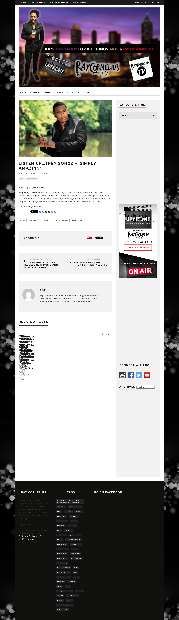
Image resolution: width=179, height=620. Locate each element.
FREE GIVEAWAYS (79, 2)
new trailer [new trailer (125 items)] (76, 558)
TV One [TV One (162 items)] (60, 595)
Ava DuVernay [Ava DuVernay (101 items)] (75, 507)
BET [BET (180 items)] (58, 511)
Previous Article (39, 259)
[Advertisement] (138, 161)
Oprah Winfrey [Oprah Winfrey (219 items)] (63, 567)
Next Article (93, 259)
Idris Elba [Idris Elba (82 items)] (61, 535)
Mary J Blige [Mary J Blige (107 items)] (62, 549)
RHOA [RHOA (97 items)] (76, 577)
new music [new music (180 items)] (75, 553)
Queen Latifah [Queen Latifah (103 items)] (63, 572)
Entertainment (30, 92)
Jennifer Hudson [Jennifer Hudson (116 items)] (73, 539)
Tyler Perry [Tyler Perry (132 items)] (73, 595)
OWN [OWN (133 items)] (76, 567)
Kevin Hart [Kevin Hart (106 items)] (76, 544)
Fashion (62, 92)
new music (46, 220)
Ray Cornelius (39, 2)
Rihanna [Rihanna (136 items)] (60, 581)
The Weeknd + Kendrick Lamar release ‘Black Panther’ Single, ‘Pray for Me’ (88, 369)
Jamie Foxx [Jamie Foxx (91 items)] (74, 535)
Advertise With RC (59, 2)
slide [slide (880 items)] (59, 586)
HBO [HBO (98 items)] (59, 530)
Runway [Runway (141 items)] (72, 581)
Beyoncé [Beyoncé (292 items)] (68, 511)
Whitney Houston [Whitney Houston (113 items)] (65, 605)
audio (22, 220)
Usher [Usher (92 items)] (59, 600)
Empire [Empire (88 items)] (74, 521)
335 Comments (32, 178)
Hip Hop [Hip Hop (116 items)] (68, 530)
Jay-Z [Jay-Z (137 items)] (59, 539)
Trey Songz (77, 220)
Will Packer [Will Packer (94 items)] (62, 609)
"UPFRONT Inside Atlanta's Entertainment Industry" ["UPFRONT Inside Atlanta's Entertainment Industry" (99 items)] (69, 501)
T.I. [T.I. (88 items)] (67, 586)
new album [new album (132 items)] (62, 553)
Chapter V (33, 220)
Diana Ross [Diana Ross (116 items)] (62, 521)
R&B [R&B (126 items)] (75, 572)
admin (23, 173)
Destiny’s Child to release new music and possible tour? (41, 265)
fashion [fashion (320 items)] (60, 525)
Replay (22, 178)
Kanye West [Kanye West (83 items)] (62, 544)
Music (49, 92)
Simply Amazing (61, 220)
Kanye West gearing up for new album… (88, 263)
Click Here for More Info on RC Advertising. (30, 538)
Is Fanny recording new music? (41, 366)
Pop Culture (81, 92)
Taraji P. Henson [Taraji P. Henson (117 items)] (64, 591)
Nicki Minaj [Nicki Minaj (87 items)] (62, 563)
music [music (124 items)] (74, 549)
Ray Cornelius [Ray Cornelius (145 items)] (63, 577)
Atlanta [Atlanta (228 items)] (61, 507)
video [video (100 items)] (69, 600)
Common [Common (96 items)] (74, 516)
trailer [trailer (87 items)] (79, 591)
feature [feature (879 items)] (72, 525)
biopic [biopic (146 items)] (79, 511)
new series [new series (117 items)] (62, 558)
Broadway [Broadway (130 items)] (61, 516)
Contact (24, 2)
